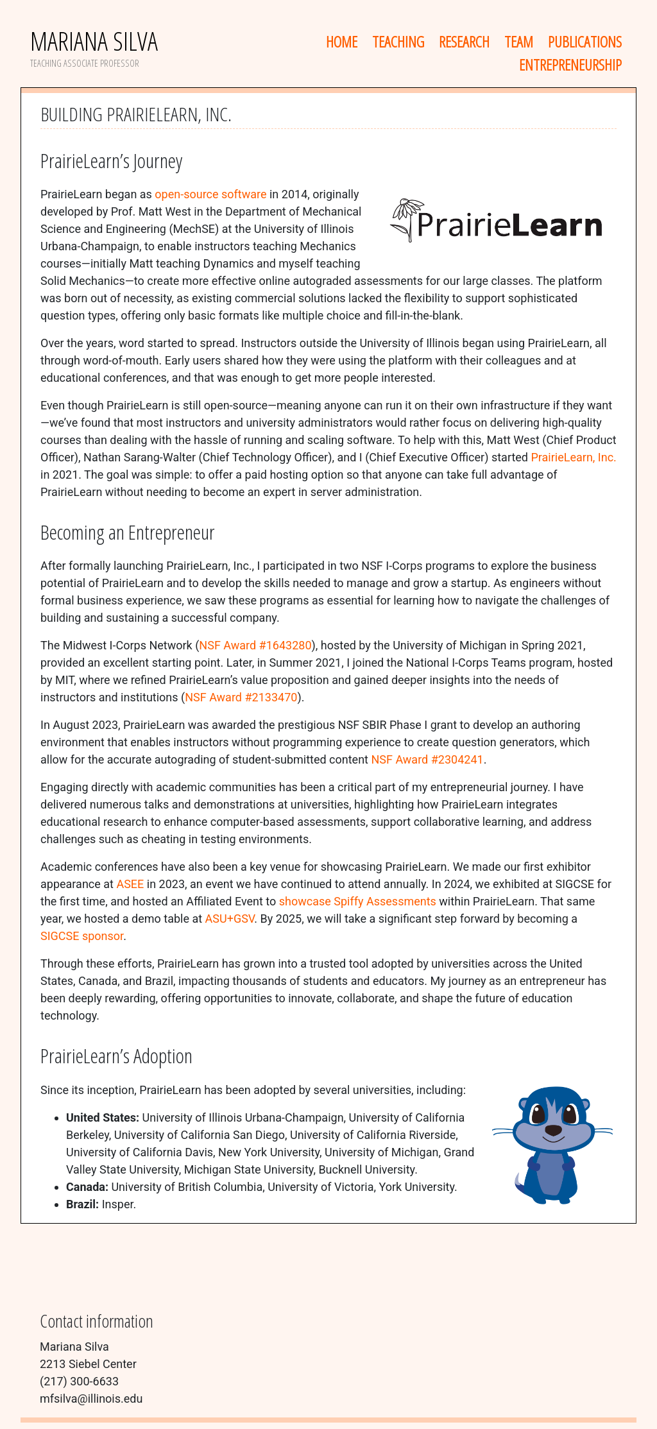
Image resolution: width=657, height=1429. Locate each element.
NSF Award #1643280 (255, 645)
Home (341, 41)
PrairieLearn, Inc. (573, 457)
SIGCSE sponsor (81, 936)
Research (464, 41)
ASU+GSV (230, 918)
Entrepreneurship (570, 64)
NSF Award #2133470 (241, 697)
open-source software (210, 194)
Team (518, 41)
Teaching (398, 41)
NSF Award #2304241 (427, 759)
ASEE (130, 884)
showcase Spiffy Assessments (357, 901)
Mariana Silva (94, 40)
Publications (585, 41)
